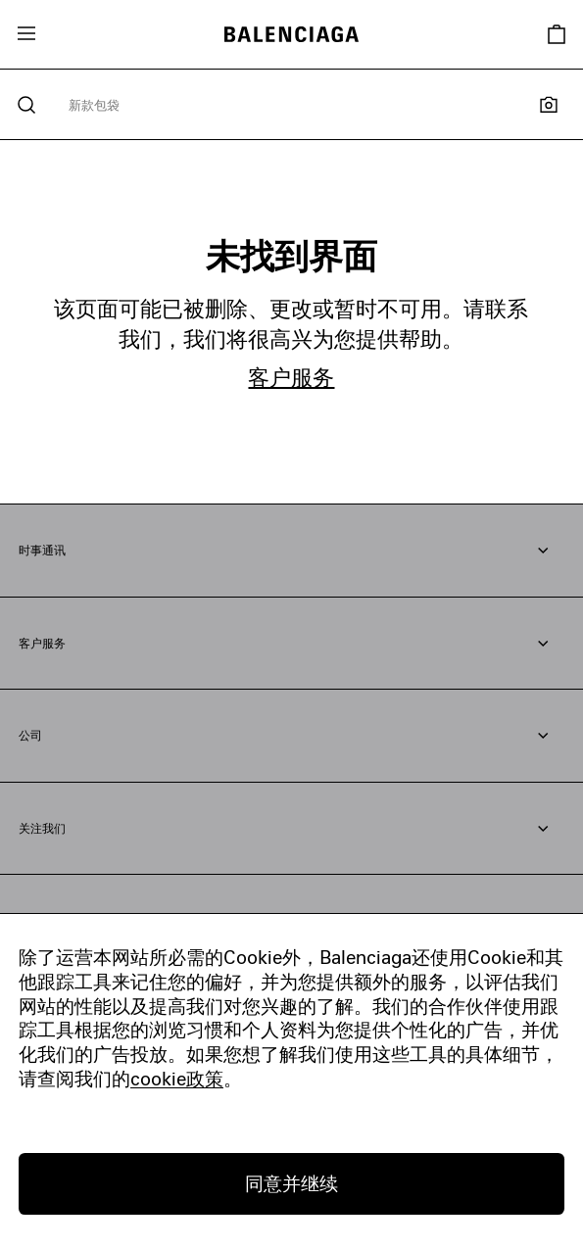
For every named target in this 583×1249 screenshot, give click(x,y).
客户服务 (291, 376)
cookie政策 (176, 1078)
